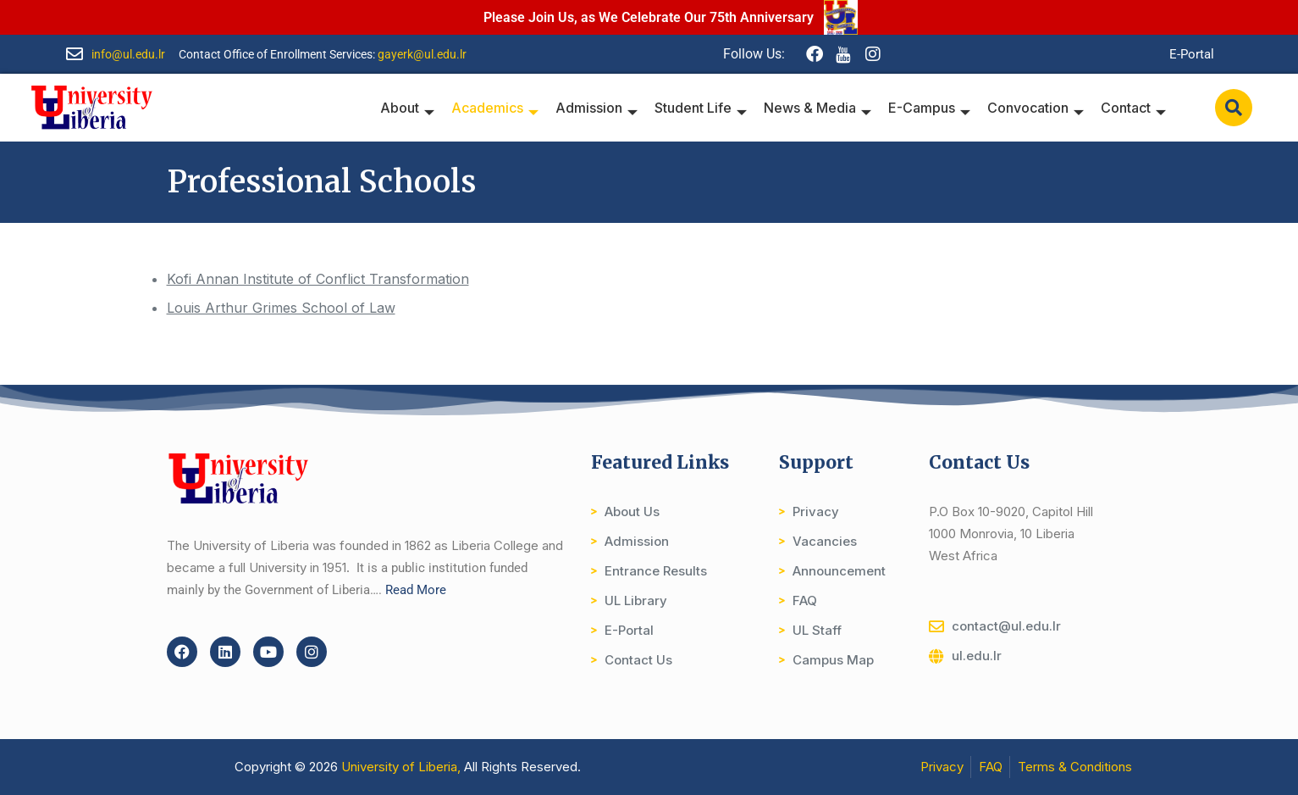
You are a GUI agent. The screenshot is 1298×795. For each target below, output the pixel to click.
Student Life (701, 107)
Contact (1133, 107)
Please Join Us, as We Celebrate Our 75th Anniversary (648, 17)
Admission (596, 107)
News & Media (817, 107)
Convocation (1035, 107)
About (407, 107)
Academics (495, 107)
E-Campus (929, 107)
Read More (415, 590)
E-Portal (1191, 54)
